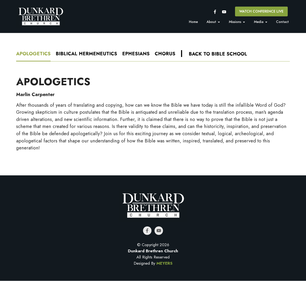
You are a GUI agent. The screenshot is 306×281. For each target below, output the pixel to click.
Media (259, 21)
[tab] (33, 54)
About (211, 21)
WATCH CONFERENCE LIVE (261, 11)
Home (193, 21)
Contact (282, 21)
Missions (235, 21)
